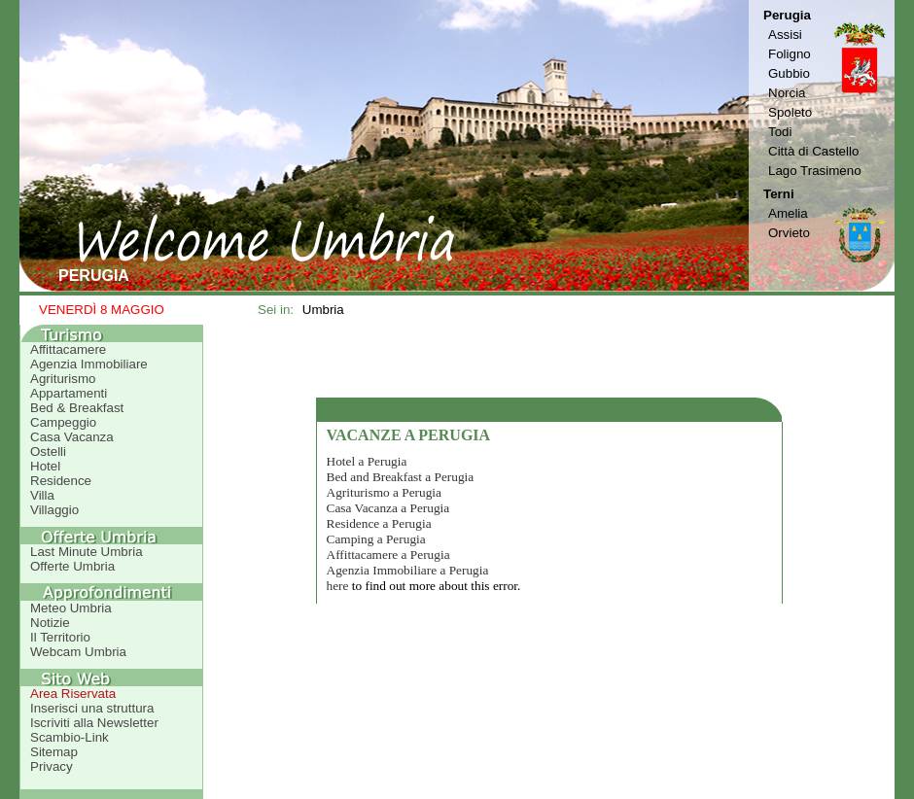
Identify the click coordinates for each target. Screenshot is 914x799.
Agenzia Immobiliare (89, 364)
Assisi (785, 34)
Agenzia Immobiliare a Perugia (408, 570)
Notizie (50, 622)
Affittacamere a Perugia (388, 554)
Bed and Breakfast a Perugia (401, 476)
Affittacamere (68, 349)
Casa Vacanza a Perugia (388, 508)
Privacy (51, 766)
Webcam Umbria (78, 651)
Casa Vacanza (72, 437)
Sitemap (54, 752)
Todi (779, 131)
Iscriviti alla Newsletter (94, 722)
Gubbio (789, 73)
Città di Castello (813, 151)
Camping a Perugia (376, 539)
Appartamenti (68, 393)
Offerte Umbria (72, 566)
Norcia (787, 93)
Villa (42, 495)
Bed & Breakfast (76, 407)
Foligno (789, 54)
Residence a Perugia (379, 523)
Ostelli (48, 451)
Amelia (788, 213)
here (338, 585)
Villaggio (54, 510)
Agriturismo (62, 378)
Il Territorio (60, 637)
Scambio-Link (69, 737)
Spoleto (790, 112)
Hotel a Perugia (367, 461)
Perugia (787, 15)
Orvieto (789, 233)
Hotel (45, 466)
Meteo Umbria (71, 608)
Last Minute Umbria (86, 551)
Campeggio (63, 422)
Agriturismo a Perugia (384, 492)
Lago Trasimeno (814, 170)
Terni (778, 194)
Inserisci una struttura (92, 708)
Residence (60, 480)
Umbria (323, 309)
